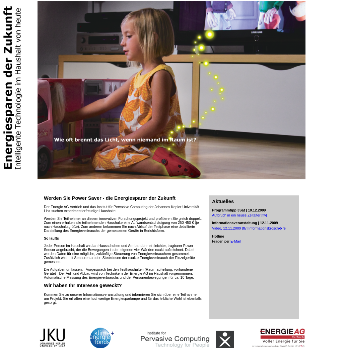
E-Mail (235, 241)
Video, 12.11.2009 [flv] (230, 228)
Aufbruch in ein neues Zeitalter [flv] (239, 215)
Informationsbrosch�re (267, 228)
